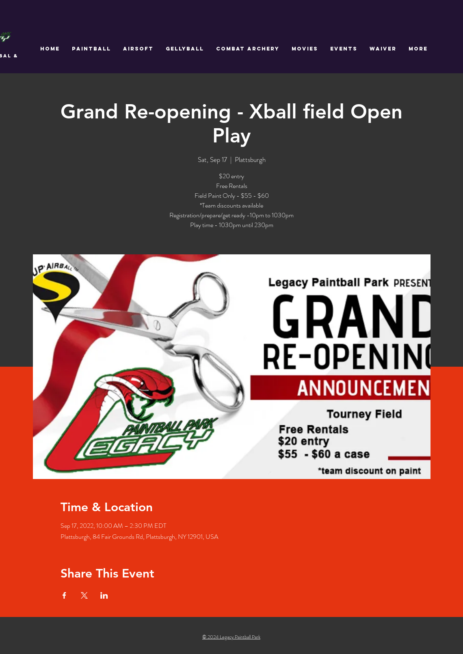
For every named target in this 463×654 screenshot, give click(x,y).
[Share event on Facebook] (64, 595)
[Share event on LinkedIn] (104, 595)
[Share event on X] (84, 595)
